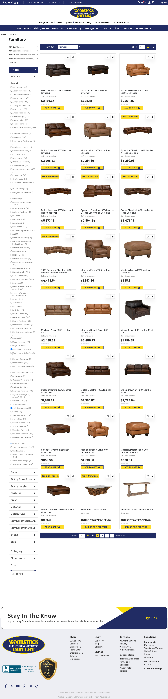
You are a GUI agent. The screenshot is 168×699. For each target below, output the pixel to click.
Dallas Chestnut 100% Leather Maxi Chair (56, 391)
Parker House (20, 383)
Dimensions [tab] (23, 558)
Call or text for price (96, 527)
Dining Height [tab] (23, 486)
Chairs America (21, 162)
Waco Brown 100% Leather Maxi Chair (137, 331)
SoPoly (17, 411)
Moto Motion (20, 362)
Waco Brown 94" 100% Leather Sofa (136, 391)
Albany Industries (22, 91)
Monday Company (22, 359)
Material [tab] (23, 507)
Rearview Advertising (100, 697)
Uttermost (19, 443)
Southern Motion (22, 415)
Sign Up (151, 618)
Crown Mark (20, 189)
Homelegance (21, 268)
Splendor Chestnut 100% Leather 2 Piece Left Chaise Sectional (97, 211)
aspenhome (20, 109)
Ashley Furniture (22, 105)
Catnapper (20, 158)
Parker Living (20, 387)
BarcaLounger (20, 116)
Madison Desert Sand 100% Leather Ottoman (134, 451)
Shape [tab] (23, 535)
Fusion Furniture (21, 247)
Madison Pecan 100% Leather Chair (95, 271)
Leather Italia (20, 313)
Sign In (164, 2)
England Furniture (22, 212)
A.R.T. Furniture (20, 87)
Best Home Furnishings (23, 142)
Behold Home (20, 124)
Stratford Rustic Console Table (137, 509)
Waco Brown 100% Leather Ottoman (94, 91)
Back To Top (121, 535)
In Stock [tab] (23, 76)
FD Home (18, 216)
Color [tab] (23, 472)
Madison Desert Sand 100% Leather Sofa (94, 331)
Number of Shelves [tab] (23, 528)
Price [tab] (23, 565)
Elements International (22, 203)
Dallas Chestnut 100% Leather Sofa (96, 391)
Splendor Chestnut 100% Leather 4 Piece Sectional (137, 151)
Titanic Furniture (21, 426)
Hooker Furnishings (23, 279)
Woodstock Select (23, 464)
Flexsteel (19, 219)
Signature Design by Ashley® (21, 395)
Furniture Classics (22, 238)
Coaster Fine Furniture (23, 170)
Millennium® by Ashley (23, 349)
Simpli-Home (20, 404)
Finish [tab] (23, 500)
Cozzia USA (19, 175)
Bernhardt (19, 137)
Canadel (18, 154)
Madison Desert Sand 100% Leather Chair (94, 451)
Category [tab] (23, 551)
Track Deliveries (74, 2)
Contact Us (54, 2)
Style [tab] (23, 542)
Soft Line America (22, 408)
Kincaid (18, 306)
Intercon (18, 283)
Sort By (49, 47)
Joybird (18, 302)
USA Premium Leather (23, 438)
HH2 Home (19, 255)
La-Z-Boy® (19, 310)
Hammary (19, 251)
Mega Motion (20, 345)
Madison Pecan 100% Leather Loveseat (95, 151)
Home (3, 34)
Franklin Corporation (23, 230)
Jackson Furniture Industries (21, 294)
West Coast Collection (22, 455)
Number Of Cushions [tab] (23, 521)
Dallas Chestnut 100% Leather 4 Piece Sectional (57, 211)
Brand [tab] (23, 83)
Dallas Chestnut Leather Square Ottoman (57, 510)
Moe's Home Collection (23, 354)
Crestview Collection (23, 183)
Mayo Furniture (21, 342)
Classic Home (21, 165)
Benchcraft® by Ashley (24, 128)
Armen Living (20, 102)
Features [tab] (23, 493)
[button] (68, 57)
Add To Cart (52, 107)
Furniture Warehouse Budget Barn (21, 242)
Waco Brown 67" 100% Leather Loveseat (56, 91)
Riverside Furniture (23, 391)
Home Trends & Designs (22, 263)
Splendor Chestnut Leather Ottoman (55, 451)
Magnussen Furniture (24, 324)
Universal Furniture (23, 433)
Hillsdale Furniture (22, 258)
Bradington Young (22, 147)
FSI (16, 234)
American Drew (21, 94)
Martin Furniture (21, 328)
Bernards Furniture (22, 133)
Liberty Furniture (22, 321)
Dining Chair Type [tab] (23, 479)
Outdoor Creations (22, 380)
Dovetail (18, 198)
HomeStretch (21, 272)
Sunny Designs (21, 422)
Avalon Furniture (21, 113)
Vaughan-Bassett (23, 447)
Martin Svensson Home (23, 333)
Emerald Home (21, 208)
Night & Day (19, 376)
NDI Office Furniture (22, 372)
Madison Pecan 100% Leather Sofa (56, 331)
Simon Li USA (19, 400)
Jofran (17, 299)
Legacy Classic (21, 317)
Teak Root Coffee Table (93, 509)
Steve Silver (20, 419)
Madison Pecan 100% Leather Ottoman (135, 271)
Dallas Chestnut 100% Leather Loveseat (56, 151)
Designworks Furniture (23, 193)
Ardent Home (21, 98)
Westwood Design (23, 460)
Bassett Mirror (21, 120)
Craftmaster (20, 179)
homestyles (20, 275)
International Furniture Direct (22, 287)
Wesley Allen (19, 451)
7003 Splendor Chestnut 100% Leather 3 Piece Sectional (56, 271)
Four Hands (20, 227)
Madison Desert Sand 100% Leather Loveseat (134, 91)
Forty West (19, 223)
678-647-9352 (35, 3)
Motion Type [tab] (23, 514)
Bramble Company (22, 151)
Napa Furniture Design (23, 367)
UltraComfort (20, 430)
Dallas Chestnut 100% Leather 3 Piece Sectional (137, 211)
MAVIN (17, 338)
